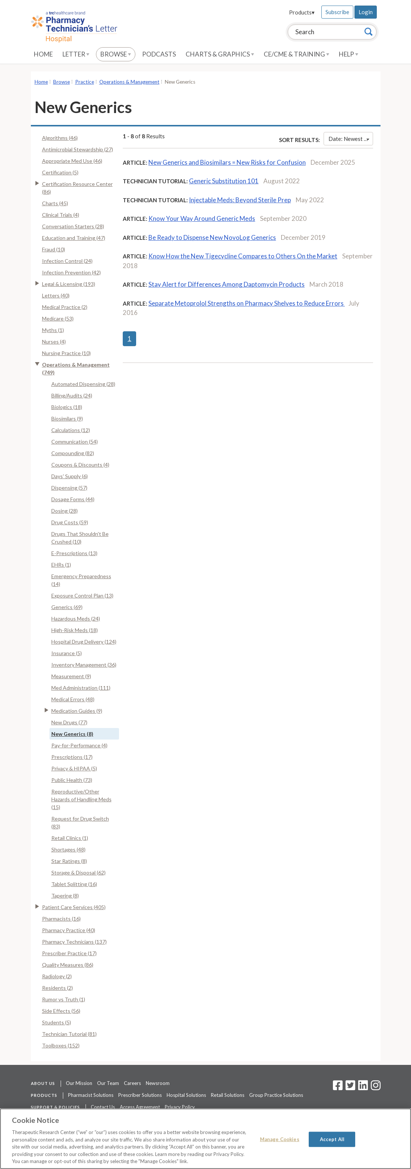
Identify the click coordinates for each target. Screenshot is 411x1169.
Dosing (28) (64, 511)
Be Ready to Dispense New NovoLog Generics (212, 237)
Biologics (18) (66, 407)
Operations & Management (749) (76, 368)
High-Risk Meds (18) (74, 630)
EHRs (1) (61, 564)
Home (43, 54)
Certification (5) (60, 172)
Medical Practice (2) (64, 307)
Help (348, 54)
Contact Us (103, 1107)
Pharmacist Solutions (90, 1095)
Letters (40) (56, 295)
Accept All (332, 1139)
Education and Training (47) (73, 238)
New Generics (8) (72, 734)
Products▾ (302, 12)
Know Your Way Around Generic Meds (201, 218)
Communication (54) (74, 441)
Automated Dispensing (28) (83, 384)
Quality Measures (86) (67, 965)
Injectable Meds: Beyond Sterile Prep (240, 200)
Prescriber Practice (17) (69, 953)
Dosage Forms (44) (72, 499)
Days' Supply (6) (69, 476)
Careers (132, 1083)
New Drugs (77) (69, 722)
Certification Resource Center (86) (77, 188)
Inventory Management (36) (83, 664)
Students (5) (56, 1022)
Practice (84, 82)
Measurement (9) (71, 676)
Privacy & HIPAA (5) (74, 768)
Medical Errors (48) (72, 699)
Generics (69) (67, 607)
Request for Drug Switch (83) (80, 822)
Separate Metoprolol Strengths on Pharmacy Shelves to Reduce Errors (246, 303)
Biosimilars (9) (67, 418)
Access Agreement (140, 1107)
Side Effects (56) (61, 1011)
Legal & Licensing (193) (68, 284)
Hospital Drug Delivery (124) (83, 641)
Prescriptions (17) (72, 757)
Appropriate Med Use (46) (72, 161)
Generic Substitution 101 (224, 181)
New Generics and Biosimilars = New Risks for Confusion (227, 162)
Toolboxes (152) (61, 1045)
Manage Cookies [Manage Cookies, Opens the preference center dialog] (279, 1139)
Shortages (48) (68, 849)
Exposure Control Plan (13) (82, 595)
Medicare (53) (58, 318)
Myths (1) (53, 330)
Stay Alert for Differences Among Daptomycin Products (226, 284)
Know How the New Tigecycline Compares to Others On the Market (242, 256)
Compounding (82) (72, 453)
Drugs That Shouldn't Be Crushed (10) (80, 538)
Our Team (108, 1083)
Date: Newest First (350, 138)
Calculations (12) (70, 430)
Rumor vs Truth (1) (63, 999)
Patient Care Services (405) (74, 907)
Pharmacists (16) (61, 918)
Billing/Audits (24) (71, 395)
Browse (115, 54)
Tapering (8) (65, 895)
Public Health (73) (71, 780)
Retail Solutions (227, 1095)
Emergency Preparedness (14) (81, 580)
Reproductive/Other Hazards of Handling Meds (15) (81, 799)
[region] (205, 1138)
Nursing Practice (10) (66, 353)
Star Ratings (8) (69, 861)
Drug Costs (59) (69, 522)
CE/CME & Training (296, 54)
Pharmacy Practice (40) (68, 930)
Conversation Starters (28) (73, 226)
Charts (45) (55, 203)
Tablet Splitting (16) (74, 884)
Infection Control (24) (67, 261)
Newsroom (158, 1083)
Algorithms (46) (60, 138)
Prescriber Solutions (140, 1095)
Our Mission (79, 1083)
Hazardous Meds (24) (75, 618)
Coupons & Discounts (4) (80, 464)
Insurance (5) (66, 653)
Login (366, 12)
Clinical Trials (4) (60, 215)
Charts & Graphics (220, 54)
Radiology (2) (57, 976)
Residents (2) (57, 988)
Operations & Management (129, 82)
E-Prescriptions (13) (74, 553)
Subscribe (337, 12)
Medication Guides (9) (76, 711)
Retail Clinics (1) (69, 838)
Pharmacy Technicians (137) (74, 941)
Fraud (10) (53, 249)
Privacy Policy (180, 1107)
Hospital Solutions (186, 1095)
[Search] (368, 31)
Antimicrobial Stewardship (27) (77, 149)
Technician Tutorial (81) (69, 1034)
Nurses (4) (54, 341)
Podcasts (159, 54)
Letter (75, 54)
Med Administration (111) (80, 688)
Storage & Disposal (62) (78, 872)
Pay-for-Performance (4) (79, 745)
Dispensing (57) (69, 487)
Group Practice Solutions (276, 1095)
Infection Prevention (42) (71, 272)
